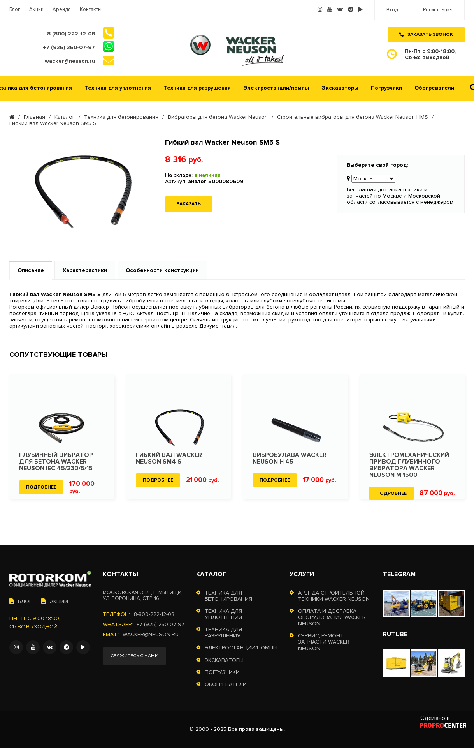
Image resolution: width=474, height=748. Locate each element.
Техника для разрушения (197, 88)
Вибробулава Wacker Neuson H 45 (290, 458)
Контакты (91, 9)
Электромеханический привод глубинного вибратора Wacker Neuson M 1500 (409, 465)
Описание (31, 270)
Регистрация (438, 10)
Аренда (62, 9)
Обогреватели (434, 88)
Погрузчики (386, 88)
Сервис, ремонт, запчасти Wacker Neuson (323, 642)
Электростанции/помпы (276, 88)
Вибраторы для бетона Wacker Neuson (218, 117)
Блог (14, 9)
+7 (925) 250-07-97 (160, 624)
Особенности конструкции (162, 270)
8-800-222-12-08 (154, 614)
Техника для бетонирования (121, 117)
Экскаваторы (339, 88)
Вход (392, 10)
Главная (34, 117)
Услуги (302, 574)
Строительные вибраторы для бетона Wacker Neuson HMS (352, 117)
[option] (62, 436)
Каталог (64, 117)
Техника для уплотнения (117, 88)
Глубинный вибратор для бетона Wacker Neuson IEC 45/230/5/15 (56, 462)
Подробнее (41, 487)
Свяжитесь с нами (134, 656)
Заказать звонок (426, 34)
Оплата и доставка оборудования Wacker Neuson (332, 617)
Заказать (189, 204)
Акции (36, 9)
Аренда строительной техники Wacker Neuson (334, 596)
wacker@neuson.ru (151, 635)
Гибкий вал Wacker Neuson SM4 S (169, 458)
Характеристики (85, 270)
